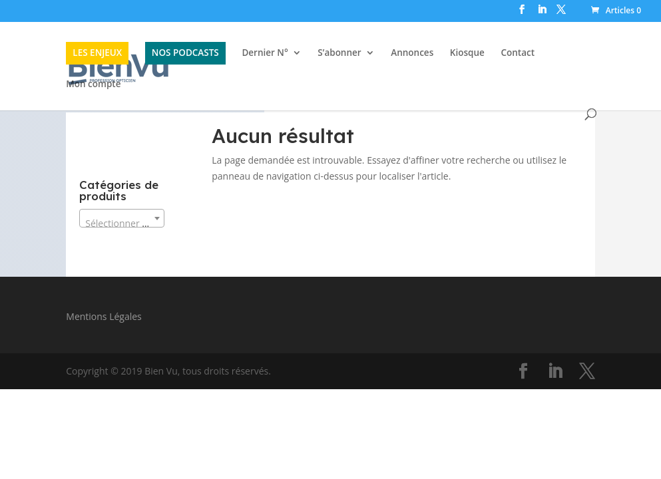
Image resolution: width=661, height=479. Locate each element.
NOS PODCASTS (185, 53)
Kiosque (467, 54)
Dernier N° (265, 54)
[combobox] (121, 218)
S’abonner (339, 54)
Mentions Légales (104, 316)
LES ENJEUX (97, 53)
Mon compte (93, 85)
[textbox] (121, 224)
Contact (518, 54)
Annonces (412, 54)
